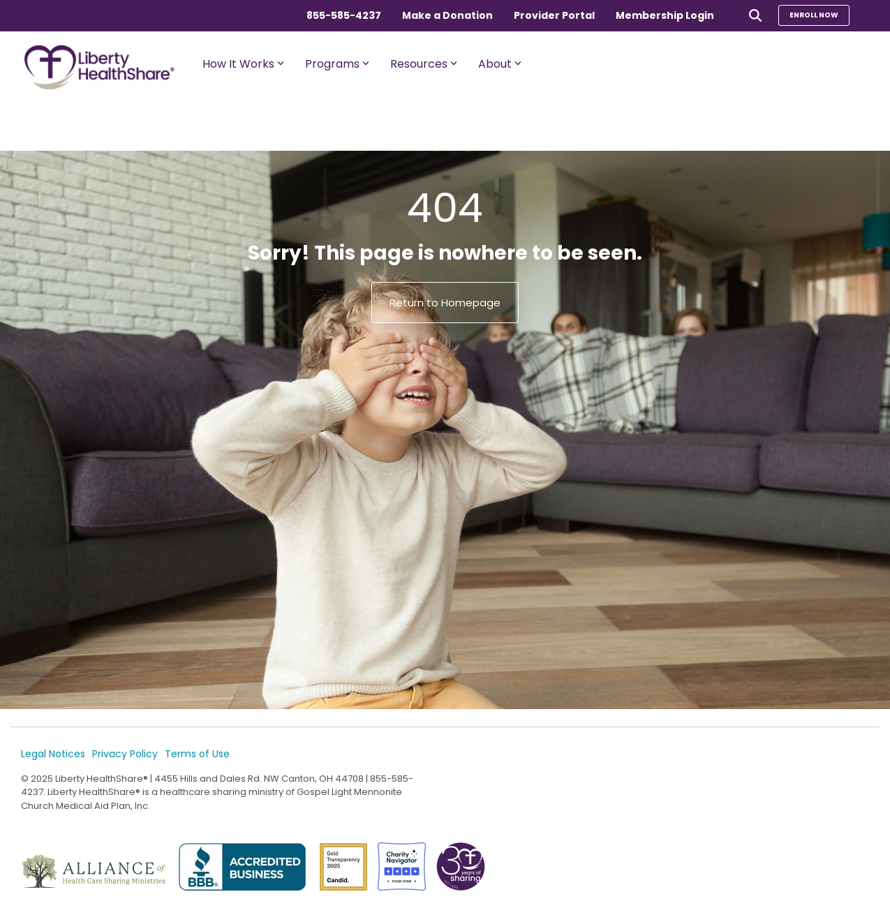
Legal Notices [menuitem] (53, 754)
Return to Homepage (445, 302)
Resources (423, 64)
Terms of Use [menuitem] (197, 754)
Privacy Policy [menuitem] (125, 754)
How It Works (243, 64)
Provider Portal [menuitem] (554, 15)
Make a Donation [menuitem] (447, 15)
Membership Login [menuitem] (665, 15)
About (499, 64)
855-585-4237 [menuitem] (343, 15)
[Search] (755, 15)
